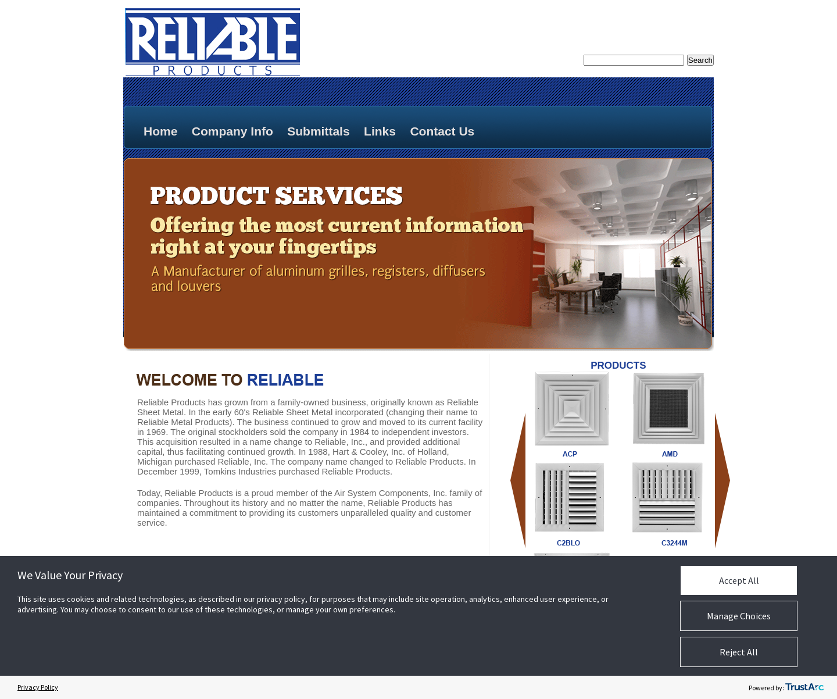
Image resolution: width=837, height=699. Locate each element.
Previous (518, 480)
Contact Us (442, 131)
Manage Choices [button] (739, 616)
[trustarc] (804, 687)
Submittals (318, 131)
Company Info (232, 131)
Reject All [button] (739, 652)
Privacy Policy (37, 687)
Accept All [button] (739, 580)
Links (380, 131)
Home (160, 131)
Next (722, 480)
